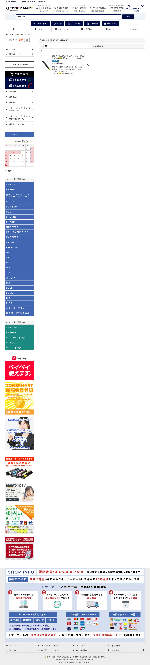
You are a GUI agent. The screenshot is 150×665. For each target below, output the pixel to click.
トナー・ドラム (40, 23)
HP (8, 262)
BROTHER (12, 217)
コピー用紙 (92, 23)
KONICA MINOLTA (17, 232)
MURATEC (12, 227)
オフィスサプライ (15, 308)
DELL (9, 288)
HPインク (11, 343)
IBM (8, 267)
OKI (8, 252)
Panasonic (12, 247)
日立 (8, 298)
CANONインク (14, 327)
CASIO (10, 242)
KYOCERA (12, 237)
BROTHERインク (16, 337)
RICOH (10, 201)
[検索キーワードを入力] (68, 16)
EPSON (10, 189)
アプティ (10, 278)
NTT (8, 257)
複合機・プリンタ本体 (18, 313)
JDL (8, 272)
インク (58, 23)
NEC (8, 212)
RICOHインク (13, 348)
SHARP (10, 222)
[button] (133, 29)
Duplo (10, 293)
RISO (9, 303)
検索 (128, 17)
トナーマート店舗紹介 (19, 64)
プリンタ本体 (74, 23)
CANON (10, 184)
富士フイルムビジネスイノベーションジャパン (19, 195)
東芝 (8, 283)
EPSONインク (14, 332)
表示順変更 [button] (98, 46)
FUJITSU (11, 207)
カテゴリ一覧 (110, 23)
